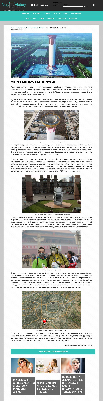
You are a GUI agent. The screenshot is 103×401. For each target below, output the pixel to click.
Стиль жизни (76, 13)
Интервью (25, 13)
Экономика (37, 13)
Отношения (62, 18)
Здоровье (50, 18)
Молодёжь (73, 18)
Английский (94, 5)
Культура (47, 13)
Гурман (41, 18)
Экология (57, 13)
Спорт (66, 13)
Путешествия (31, 18)
